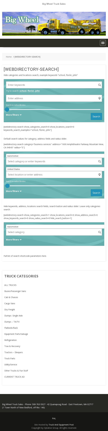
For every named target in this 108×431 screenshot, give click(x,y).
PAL (54, 418)
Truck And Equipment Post (61, 424)
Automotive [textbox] (12, 155)
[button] (103, 43)
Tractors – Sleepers (13, 352)
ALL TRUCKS (10, 285)
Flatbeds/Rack (11, 327)
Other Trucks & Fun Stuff (16, 370)
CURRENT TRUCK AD (14, 376)
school (23, 90)
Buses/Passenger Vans (15, 291)
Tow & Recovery (12, 346)
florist (31, 90)
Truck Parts (9, 358)
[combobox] (56, 156)
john (37, 90)
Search (96, 116)
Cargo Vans (9, 303)
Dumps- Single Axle (13, 315)
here (44, 256)
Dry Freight (9, 309)
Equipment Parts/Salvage (16, 334)
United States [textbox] (13, 169)
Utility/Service (10, 364)
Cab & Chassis (11, 297)
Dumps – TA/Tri (11, 321)
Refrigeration (10, 340)
